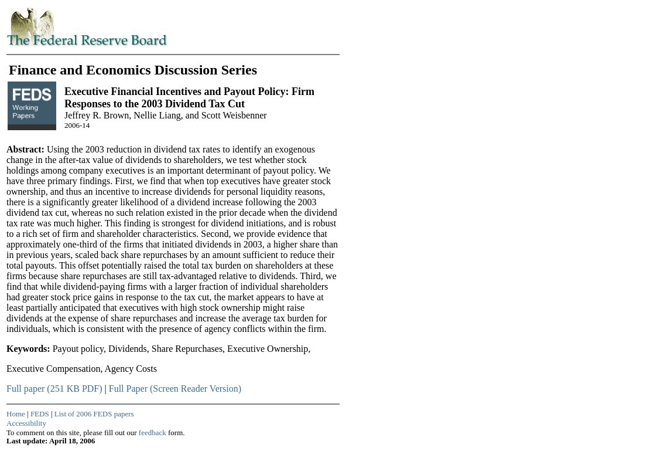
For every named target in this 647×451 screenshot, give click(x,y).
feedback (152, 432)
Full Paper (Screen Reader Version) (175, 389)
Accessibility (26, 423)
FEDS (39, 413)
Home (15, 413)
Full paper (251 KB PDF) (54, 389)
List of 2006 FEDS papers (94, 413)
